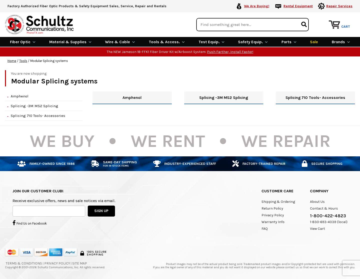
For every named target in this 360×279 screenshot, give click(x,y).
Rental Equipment (298, 6)
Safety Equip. (253, 41)
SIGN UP (101, 211)
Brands (341, 41)
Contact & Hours (324, 208)
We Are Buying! (256, 6)
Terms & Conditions (24, 263)
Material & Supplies (70, 41)
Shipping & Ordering (278, 202)
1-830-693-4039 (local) (329, 222)
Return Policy (272, 208)
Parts (289, 41)
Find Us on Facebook (29, 222)
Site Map (79, 263)
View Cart (317, 229)
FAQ (265, 229)
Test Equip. (211, 41)
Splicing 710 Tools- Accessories (38, 115)
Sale (314, 41)
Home (12, 61)
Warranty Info (273, 222)
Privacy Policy (273, 215)
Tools (23, 61)
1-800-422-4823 (328, 216)
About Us (317, 202)
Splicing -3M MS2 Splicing (34, 106)
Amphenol (19, 96)
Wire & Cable (120, 41)
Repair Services (339, 6)
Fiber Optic (23, 41)
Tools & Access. (167, 41)
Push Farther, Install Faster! (230, 52)
